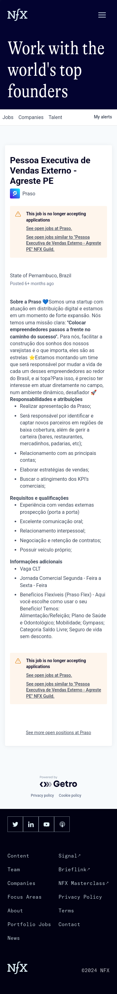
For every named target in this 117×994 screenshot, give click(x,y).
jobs (7, 117)
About (15, 910)
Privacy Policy (80, 897)
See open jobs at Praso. (49, 228)
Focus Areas (24, 897)
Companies (21, 883)
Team (13, 869)
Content (18, 856)
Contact (69, 924)
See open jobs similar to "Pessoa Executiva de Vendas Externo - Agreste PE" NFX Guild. (63, 243)
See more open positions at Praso (58, 732)
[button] (102, 14)
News (13, 938)
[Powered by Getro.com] (58, 781)
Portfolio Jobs (29, 924)
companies (31, 117)
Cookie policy (70, 795)
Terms (66, 910)
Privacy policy (42, 795)
